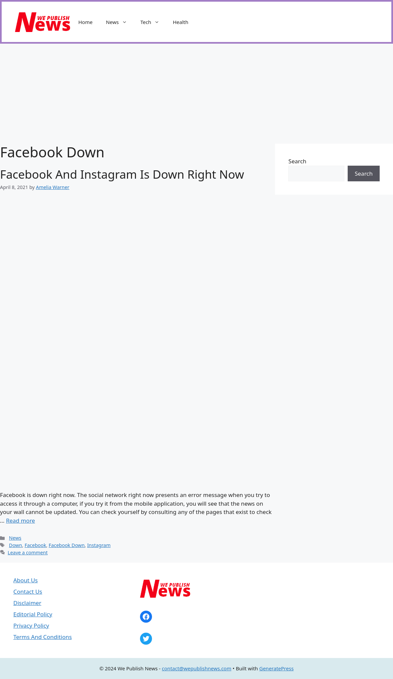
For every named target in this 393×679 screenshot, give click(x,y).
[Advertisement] (196, 93)
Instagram (98, 545)
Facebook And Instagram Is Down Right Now (122, 174)
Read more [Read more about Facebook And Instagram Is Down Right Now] (20, 520)
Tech (153, 22)
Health (180, 22)
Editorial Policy (32, 614)
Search (297, 161)
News (120, 22)
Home (85, 22)
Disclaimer (27, 603)
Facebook (35, 545)
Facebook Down (67, 545)
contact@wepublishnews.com (196, 668)
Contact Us (27, 591)
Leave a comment (28, 552)
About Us (25, 580)
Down (15, 545)
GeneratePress (276, 668)
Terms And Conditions (42, 637)
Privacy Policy (31, 625)
